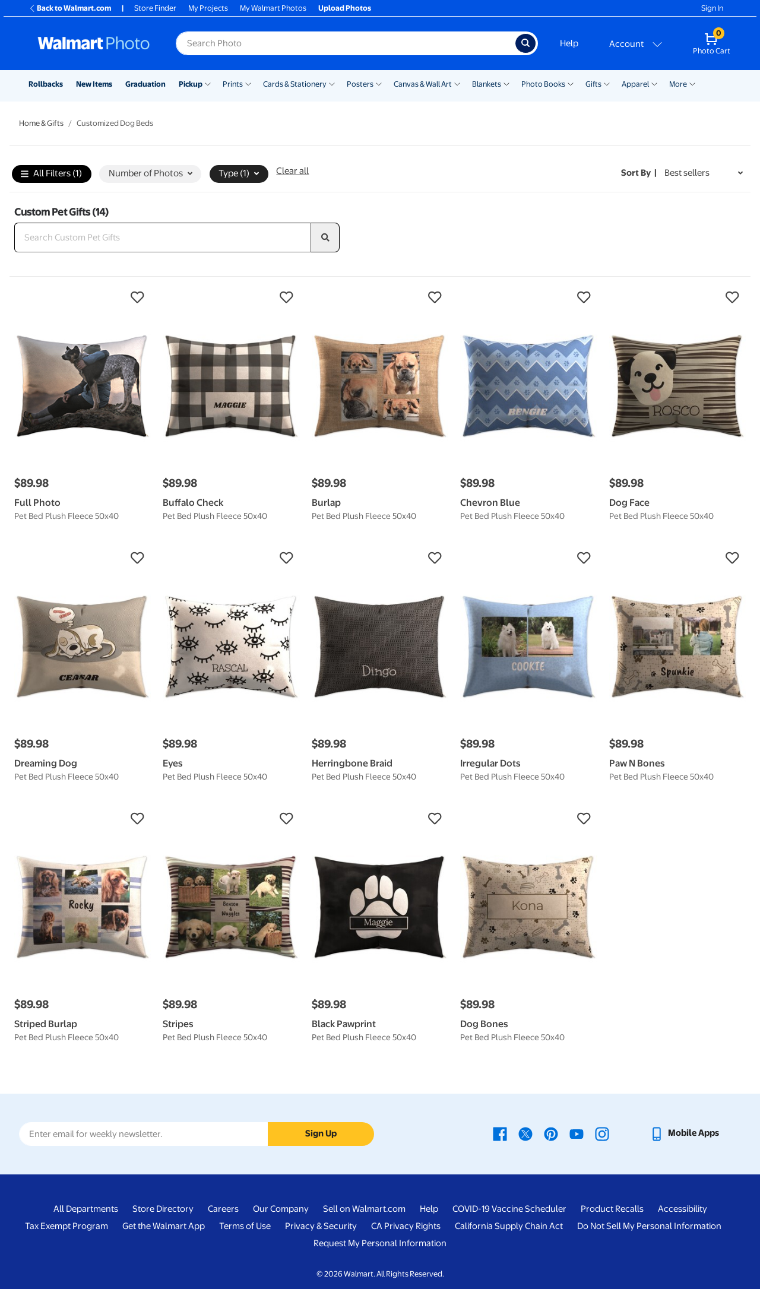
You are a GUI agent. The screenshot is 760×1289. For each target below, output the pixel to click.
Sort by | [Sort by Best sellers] (639, 172)
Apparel (635, 84)
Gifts (593, 84)
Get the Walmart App (163, 1226)
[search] (325, 237)
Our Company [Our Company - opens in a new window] (281, 1209)
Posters (360, 84)
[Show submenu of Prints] (248, 83)
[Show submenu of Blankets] (506, 83)
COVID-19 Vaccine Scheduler (509, 1209)
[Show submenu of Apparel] (654, 83)
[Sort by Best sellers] (703, 173)
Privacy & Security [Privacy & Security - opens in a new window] (321, 1226)
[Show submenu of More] (692, 83)
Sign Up (321, 1133)
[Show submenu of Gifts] (606, 83)
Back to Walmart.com (69, 8)
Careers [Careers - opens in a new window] (223, 1209)
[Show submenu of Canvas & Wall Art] (457, 83)
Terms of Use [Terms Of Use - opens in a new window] (245, 1226)
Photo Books (543, 84)
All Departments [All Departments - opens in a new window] (85, 1209)
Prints (233, 84)
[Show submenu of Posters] (378, 83)
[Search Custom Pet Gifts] (162, 237)
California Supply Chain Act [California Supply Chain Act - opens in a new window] (509, 1226)
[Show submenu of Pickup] (207, 83)
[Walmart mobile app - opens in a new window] (684, 1133)
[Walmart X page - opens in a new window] (525, 1133)
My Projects (208, 8)
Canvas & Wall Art (423, 84)
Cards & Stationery (295, 84)
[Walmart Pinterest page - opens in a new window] (551, 1133)
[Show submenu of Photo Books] (570, 83)
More (678, 84)
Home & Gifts (41, 123)
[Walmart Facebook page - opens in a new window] (500, 1133)
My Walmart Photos (273, 8)
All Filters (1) (51, 174)
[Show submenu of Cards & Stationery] (331, 83)
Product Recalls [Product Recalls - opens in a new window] (612, 1209)
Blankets (486, 84)
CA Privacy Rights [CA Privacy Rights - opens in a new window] (406, 1226)
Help (569, 43)
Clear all (292, 171)
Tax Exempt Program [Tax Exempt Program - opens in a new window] (66, 1226)
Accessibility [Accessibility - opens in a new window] (682, 1209)
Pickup (190, 84)
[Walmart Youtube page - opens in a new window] (576, 1133)
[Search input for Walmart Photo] (345, 43)
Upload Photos (344, 8)
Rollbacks (45, 84)
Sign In (712, 8)
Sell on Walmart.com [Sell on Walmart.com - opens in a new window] (364, 1209)
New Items (94, 84)
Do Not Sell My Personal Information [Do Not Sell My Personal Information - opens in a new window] (649, 1226)
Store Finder (155, 8)
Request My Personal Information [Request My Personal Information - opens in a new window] (380, 1243)
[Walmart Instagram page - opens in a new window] (602, 1133)
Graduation (145, 84)
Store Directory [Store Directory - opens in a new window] (163, 1209)
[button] (82, 297)
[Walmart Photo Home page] (94, 43)
